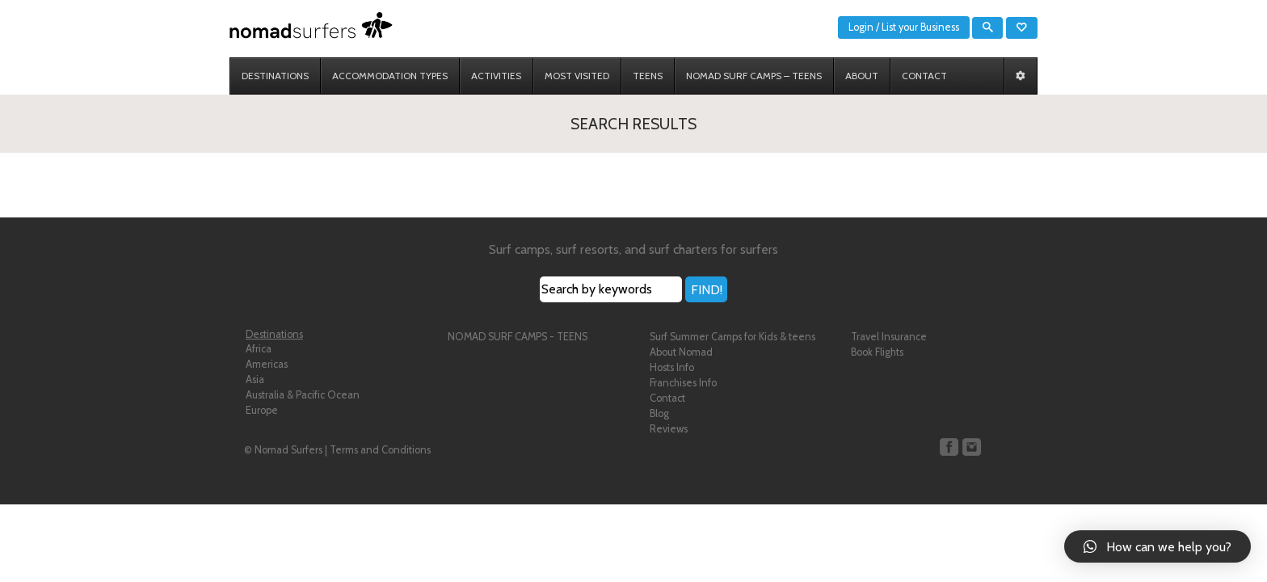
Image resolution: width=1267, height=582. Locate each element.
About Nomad (681, 352)
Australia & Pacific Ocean (303, 395)
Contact (667, 398)
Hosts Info (672, 367)
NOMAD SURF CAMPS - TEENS (517, 337)
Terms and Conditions (380, 450)
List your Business (920, 27)
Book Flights (877, 352)
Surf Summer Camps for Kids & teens (732, 337)
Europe (262, 410)
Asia (255, 379)
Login (860, 27)
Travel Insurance (889, 337)
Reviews (669, 429)
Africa (259, 349)
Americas (267, 364)
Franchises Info (683, 383)
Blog (659, 413)
